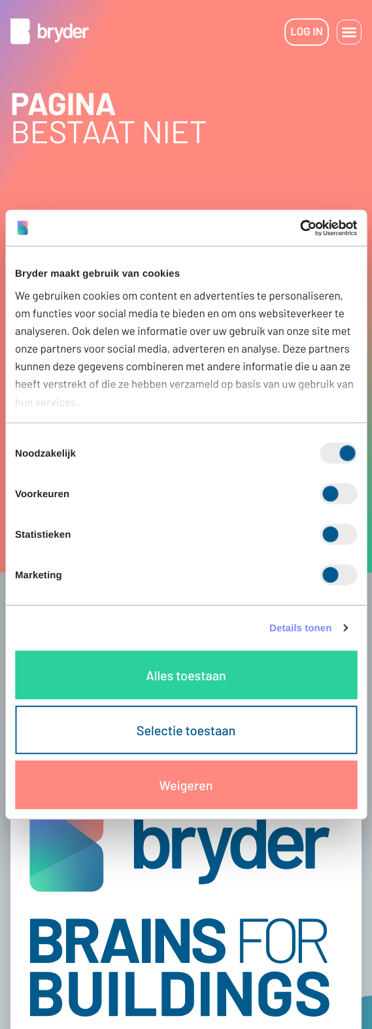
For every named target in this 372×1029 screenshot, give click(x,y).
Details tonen (300, 627)
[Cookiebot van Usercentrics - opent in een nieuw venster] (300, 227)
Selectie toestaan (186, 730)
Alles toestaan (186, 675)
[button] (349, 32)
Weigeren (186, 785)
